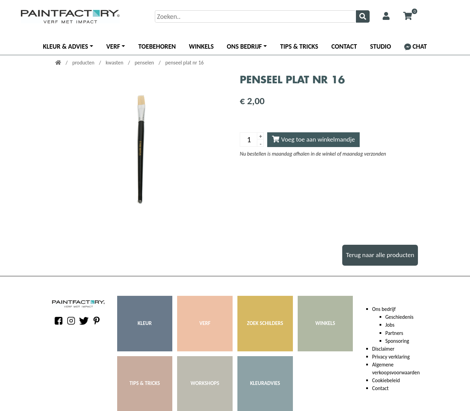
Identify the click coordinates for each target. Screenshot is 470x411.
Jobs (390, 325)
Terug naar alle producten (380, 255)
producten (84, 62)
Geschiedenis (399, 317)
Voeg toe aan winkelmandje (313, 139)
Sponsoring (397, 341)
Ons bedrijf (244, 46)
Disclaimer (383, 349)
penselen (145, 62)
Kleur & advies (65, 46)
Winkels (201, 46)
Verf (113, 46)
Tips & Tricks (299, 46)
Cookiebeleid (386, 380)
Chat (415, 46)
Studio (380, 46)
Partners (394, 333)
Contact (344, 46)
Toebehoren (157, 46)
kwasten (115, 62)
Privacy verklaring (391, 356)
